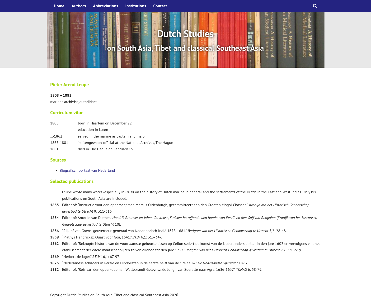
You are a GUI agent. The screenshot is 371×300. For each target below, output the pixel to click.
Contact (160, 6)
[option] (185, 40)
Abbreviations (105, 6)
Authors (79, 6)
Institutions (135, 6)
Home (59, 6)
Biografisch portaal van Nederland (87, 170)
